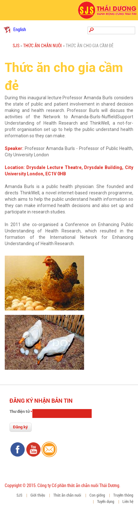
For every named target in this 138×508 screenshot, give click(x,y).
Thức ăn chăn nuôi (42, 45)
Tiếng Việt (7, 30)
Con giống (97, 495)
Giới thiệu (37, 495)
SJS (16, 45)
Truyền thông (123, 495)
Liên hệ (127, 501)
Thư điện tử (21, 411)
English (19, 29)
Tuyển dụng (105, 501)
